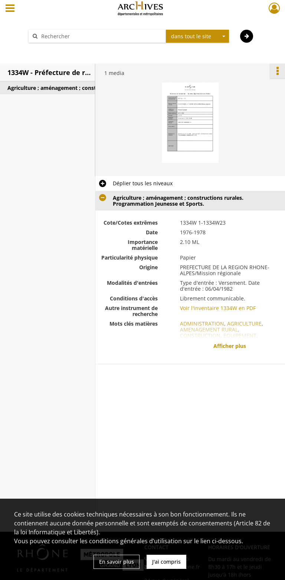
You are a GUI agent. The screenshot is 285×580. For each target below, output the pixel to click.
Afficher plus (229, 345)
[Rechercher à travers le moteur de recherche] (101, 36)
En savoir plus (116, 561)
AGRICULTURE (244, 323)
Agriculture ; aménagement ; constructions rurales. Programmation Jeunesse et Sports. (81, 87)
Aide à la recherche (57, 49)
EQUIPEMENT (239, 335)
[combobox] (197, 36)
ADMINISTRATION (202, 323)
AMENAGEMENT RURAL (209, 329)
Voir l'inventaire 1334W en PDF (218, 308)
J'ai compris (166, 561)
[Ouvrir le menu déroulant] (10, 8)
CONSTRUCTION (200, 335)
